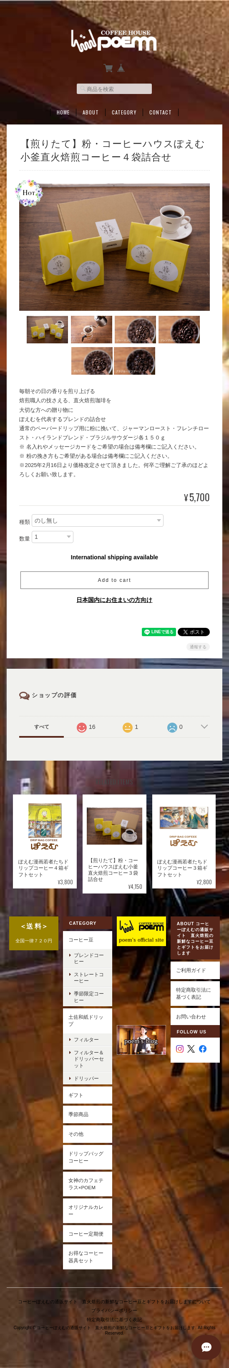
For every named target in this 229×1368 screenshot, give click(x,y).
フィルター (86, 1039)
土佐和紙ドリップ (85, 1020)
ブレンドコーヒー (89, 958)
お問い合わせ (191, 1016)
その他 (75, 1134)
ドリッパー (86, 1078)
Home (63, 111)
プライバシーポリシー (114, 1309)
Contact (160, 111)
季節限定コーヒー (89, 997)
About (91, 111)
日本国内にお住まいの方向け (114, 599)
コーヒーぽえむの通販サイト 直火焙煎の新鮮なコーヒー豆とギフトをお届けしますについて (114, 1300)
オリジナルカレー (85, 1210)
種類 (24, 521)
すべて (41, 726)
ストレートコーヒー (89, 977)
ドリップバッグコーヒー (85, 1156)
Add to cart (114, 580)
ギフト (75, 1095)
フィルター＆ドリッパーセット (89, 1059)
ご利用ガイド (191, 970)
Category (124, 111)
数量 (24, 538)
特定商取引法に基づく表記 (193, 993)
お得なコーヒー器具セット (85, 1256)
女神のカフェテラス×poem (85, 1183)
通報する (198, 646)
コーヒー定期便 (85, 1233)
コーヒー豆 (80, 939)
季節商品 (78, 1114)
